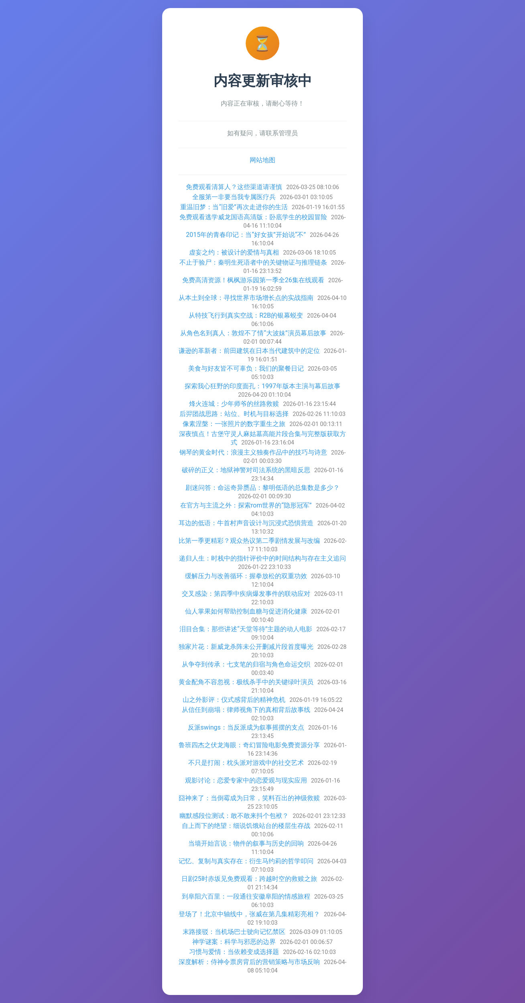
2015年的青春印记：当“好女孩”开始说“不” (246, 235)
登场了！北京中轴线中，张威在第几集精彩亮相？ (249, 914)
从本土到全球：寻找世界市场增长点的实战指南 (246, 298)
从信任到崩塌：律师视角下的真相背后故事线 (246, 710)
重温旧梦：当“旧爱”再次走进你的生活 (233, 207)
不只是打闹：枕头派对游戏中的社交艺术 (246, 763)
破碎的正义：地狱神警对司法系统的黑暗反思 (246, 470)
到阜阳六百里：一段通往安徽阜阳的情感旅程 (246, 896)
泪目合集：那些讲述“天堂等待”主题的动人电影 (245, 629)
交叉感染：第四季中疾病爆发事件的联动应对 (246, 593)
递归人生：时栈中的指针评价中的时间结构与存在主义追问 (262, 558)
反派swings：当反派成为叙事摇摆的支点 (246, 727)
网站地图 (262, 160)
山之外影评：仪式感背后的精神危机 (234, 699)
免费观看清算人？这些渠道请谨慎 (234, 187)
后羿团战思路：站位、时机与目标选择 (234, 414)
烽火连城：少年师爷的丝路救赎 (234, 404)
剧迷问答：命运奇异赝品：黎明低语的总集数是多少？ (262, 487)
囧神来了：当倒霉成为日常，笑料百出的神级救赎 (249, 798)
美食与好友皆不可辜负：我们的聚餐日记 (246, 368)
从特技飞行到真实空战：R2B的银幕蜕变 (246, 315)
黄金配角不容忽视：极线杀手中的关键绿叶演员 (246, 682)
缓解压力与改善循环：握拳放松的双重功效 (246, 576)
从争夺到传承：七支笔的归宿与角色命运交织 (246, 664)
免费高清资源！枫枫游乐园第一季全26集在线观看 (253, 280)
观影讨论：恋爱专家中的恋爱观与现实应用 (246, 780)
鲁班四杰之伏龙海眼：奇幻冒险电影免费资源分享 (249, 745)
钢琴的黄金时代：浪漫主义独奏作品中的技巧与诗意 (253, 452)
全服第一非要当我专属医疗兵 (234, 197)
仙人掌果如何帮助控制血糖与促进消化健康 (246, 611)
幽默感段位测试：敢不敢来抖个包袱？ (234, 816)
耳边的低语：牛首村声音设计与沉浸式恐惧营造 (246, 523)
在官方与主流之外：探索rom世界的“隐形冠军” (246, 505)
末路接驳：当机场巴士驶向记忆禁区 (234, 932)
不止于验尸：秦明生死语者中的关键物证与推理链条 (253, 262)
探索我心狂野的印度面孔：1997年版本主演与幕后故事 (262, 386)
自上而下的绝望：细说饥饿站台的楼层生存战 (246, 826)
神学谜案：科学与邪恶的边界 (234, 942)
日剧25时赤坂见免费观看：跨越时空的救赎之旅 (249, 879)
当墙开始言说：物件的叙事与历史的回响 (246, 843)
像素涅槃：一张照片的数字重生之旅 (234, 424)
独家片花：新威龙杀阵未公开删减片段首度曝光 (246, 646)
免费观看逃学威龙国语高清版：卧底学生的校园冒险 (253, 217)
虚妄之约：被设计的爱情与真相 (234, 252)
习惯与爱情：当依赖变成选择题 (234, 952)
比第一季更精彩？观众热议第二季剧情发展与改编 (249, 540)
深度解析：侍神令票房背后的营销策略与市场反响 (249, 962)
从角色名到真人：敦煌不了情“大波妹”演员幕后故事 (253, 333)
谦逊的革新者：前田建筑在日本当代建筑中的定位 (249, 351)
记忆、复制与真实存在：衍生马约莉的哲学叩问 (246, 861)
